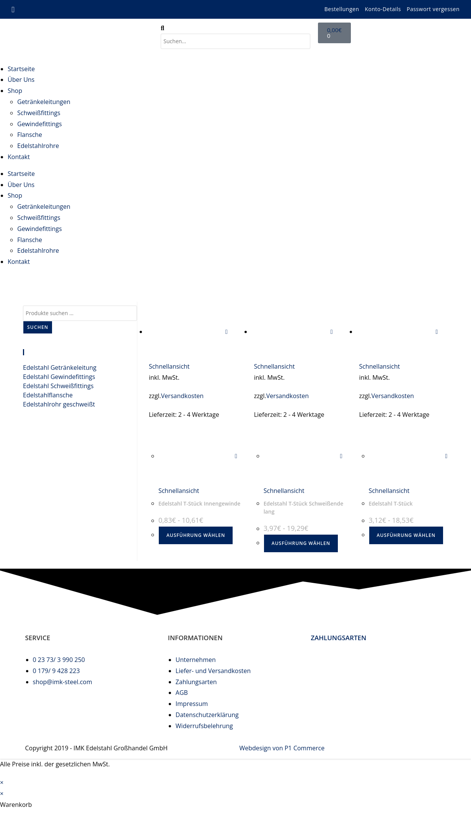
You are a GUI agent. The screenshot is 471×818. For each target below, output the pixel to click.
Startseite (21, 69)
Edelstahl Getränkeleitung (59, 367)
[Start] (385, 280)
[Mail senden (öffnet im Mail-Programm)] (14, 9)
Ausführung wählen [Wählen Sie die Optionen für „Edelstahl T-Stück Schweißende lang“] (301, 543)
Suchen (37, 327)
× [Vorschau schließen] (1, 782)
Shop (15, 90)
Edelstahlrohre (38, 145)
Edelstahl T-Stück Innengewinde (199, 503)
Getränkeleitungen (43, 102)
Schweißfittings (38, 113)
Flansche (29, 134)
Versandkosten (182, 396)
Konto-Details (383, 9)
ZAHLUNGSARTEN (338, 637)
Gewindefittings (39, 124)
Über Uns (21, 79)
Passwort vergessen (433, 9)
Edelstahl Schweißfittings (58, 386)
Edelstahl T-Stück (391, 503)
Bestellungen (341, 9)
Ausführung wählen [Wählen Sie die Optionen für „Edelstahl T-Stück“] (406, 535)
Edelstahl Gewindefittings (59, 376)
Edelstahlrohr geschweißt (59, 404)
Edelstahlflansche (48, 395)
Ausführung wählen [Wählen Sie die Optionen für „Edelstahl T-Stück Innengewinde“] (195, 535)
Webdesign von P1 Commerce (282, 748)
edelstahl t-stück (441, 280)
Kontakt (19, 157)
